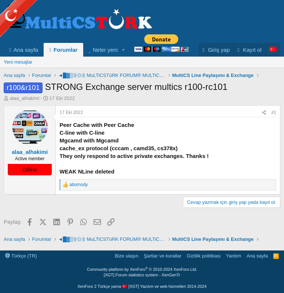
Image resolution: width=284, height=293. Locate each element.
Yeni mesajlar (18, 62)
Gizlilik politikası (204, 256)
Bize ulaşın (127, 256)
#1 (273, 112)
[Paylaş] (264, 112)
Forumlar (66, 50)
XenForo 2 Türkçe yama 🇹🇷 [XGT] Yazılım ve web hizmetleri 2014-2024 (141, 286)
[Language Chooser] (272, 50)
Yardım (233, 256)
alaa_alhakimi (25, 98)
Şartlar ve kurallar (163, 256)
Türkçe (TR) (21, 256)
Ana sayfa (25, 50)
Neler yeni (105, 50)
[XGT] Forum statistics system (142, 275)
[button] (123, 50)
